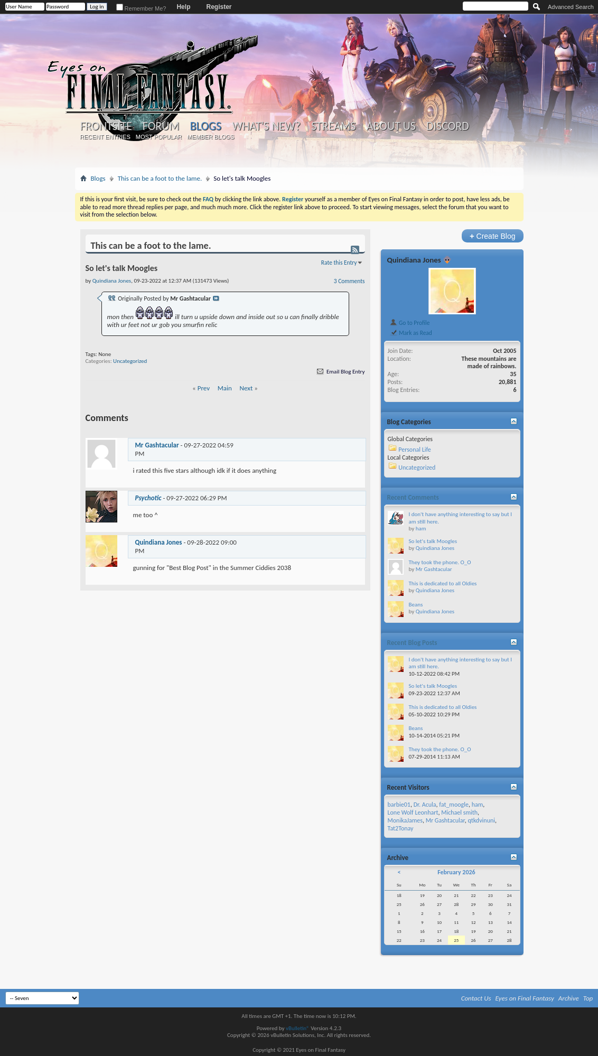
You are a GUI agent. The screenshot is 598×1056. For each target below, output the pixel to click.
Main (225, 388)
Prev (204, 388)
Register (218, 7)
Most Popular (159, 137)
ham (421, 528)
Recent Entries (105, 137)
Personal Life (414, 449)
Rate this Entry (339, 262)
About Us (391, 126)
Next (246, 388)
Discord (447, 126)
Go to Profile (409, 322)
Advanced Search (571, 7)
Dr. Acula (425, 804)
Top (588, 998)
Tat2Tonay (401, 828)
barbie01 (399, 804)
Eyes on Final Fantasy (525, 998)
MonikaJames (405, 820)
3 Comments (349, 281)
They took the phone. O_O (440, 562)
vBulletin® (298, 1028)
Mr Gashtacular (157, 445)
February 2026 (456, 872)
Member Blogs (210, 137)
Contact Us (476, 998)
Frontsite (106, 126)
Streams (333, 126)
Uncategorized (130, 361)
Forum (161, 126)
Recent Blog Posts (412, 643)
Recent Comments (413, 497)
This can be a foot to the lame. (160, 178)
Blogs (205, 126)
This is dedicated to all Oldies (443, 583)
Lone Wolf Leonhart (413, 812)
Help (183, 7)
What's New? (266, 126)
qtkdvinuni (481, 820)
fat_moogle (454, 804)
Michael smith (459, 812)
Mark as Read (410, 333)
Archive (568, 998)
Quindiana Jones (158, 542)
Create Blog (493, 235)
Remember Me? (141, 8)
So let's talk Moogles (433, 541)
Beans (416, 604)
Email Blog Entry (340, 371)
